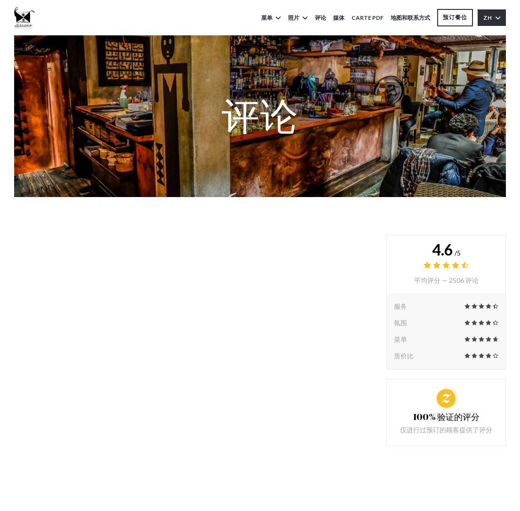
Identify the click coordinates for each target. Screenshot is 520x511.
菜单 (271, 17)
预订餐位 (455, 17)
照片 (298, 17)
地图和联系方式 (410, 17)
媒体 (338, 17)
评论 (320, 17)
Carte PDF (368, 17)
